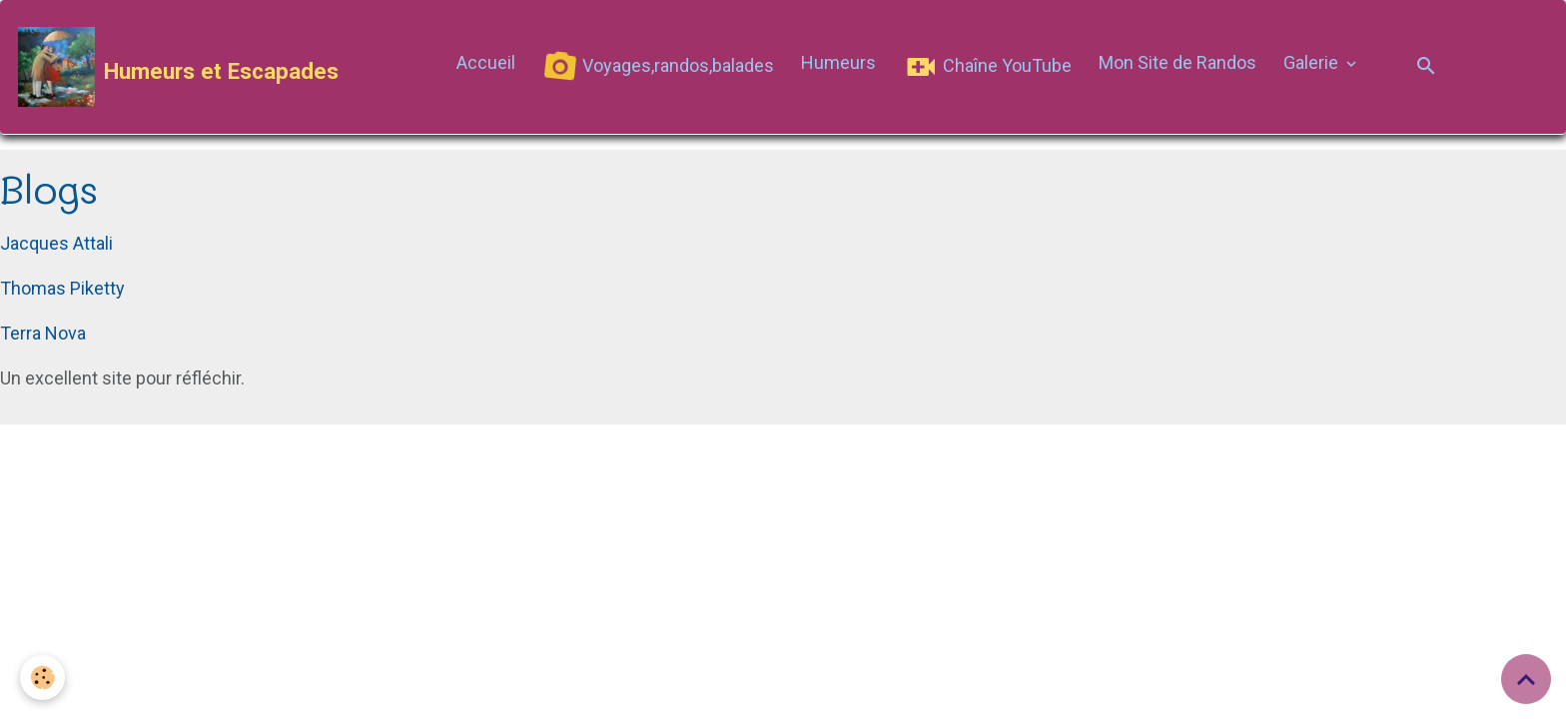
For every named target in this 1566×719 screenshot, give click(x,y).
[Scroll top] (1526, 679)
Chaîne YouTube (987, 67)
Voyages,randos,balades (657, 67)
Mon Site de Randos (1177, 62)
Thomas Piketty (62, 288)
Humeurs (838, 62)
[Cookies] (42, 677)
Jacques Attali (56, 243)
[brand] (178, 67)
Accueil (485, 62)
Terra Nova (43, 333)
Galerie (1312, 62)
